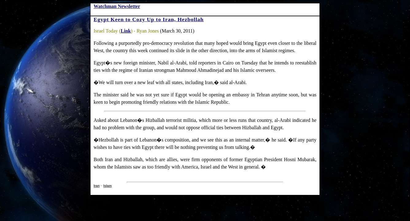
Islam (107, 186)
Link (126, 30)
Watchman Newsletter (117, 6)
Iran (97, 186)
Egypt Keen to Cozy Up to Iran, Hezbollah (149, 19)
